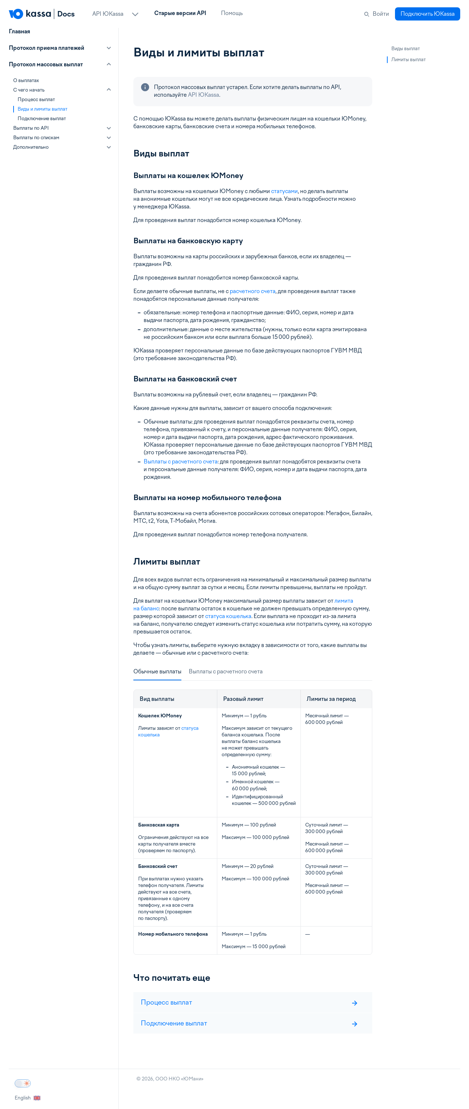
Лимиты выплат (408, 59)
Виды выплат (405, 48)
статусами (284, 191)
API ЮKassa (203, 95)
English (27, 1098)
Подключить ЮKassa (427, 14)
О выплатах (26, 80)
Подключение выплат (42, 118)
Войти (381, 14)
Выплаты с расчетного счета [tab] (226, 671)
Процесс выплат (36, 99)
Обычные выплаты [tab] (157, 671)
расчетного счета (253, 291)
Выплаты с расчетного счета (181, 461)
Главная (19, 31)
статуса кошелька (228, 616)
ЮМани (192, 1079)
